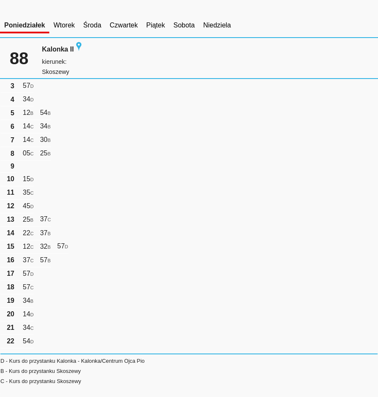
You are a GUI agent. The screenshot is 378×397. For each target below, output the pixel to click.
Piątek (155, 25)
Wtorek (64, 25)
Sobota (184, 25)
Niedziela (217, 25)
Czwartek (124, 25)
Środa (92, 25)
